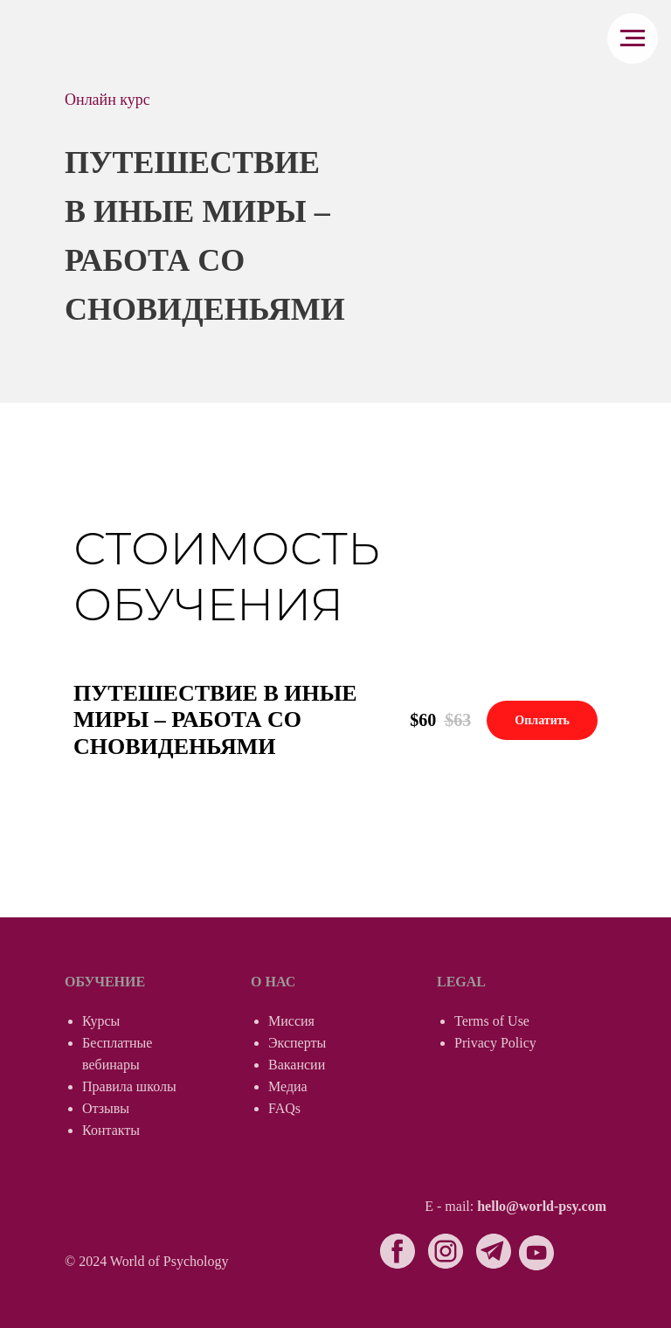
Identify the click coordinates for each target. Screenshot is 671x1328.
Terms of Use (491, 1020)
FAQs (284, 1108)
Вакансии (296, 1064)
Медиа (288, 1086)
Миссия (291, 1020)
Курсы (101, 1020)
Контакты (111, 1130)
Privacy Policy (495, 1042)
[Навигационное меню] (632, 38)
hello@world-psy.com (541, 1206)
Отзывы (105, 1108)
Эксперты (297, 1042)
